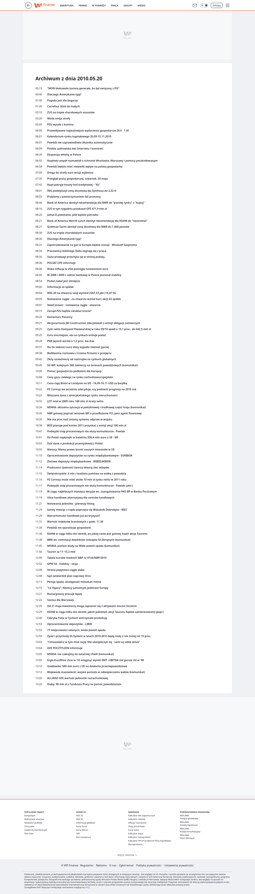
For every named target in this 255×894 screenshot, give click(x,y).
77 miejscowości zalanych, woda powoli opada (76, 630)
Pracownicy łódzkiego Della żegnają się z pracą (76, 251)
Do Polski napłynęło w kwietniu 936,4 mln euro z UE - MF (82, 437)
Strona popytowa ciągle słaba (65, 570)
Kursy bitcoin (82, 830)
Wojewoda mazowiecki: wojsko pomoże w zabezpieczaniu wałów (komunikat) (96, 672)
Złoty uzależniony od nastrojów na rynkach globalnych (81, 359)
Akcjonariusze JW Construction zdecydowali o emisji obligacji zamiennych (93, 323)
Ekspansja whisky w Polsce (64, 154)
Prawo (83, 5)
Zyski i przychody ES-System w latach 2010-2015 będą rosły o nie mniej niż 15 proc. (99, 636)
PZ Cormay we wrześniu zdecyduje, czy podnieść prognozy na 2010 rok (91, 389)
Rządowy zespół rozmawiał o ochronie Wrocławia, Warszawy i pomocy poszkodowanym (102, 160)
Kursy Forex (81, 826)
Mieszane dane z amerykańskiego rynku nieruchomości (82, 395)
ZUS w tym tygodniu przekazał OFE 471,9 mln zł (77, 208)
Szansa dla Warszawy (60, 600)
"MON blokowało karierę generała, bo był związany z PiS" (83, 88)
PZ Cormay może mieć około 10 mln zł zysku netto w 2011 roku (87, 479)
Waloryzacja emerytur (34, 819)
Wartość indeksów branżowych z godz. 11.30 (75, 521)
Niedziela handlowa (33, 822)
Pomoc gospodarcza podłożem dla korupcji (74, 371)
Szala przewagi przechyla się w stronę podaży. (76, 257)
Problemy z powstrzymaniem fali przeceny (74, 196)
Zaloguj (217, 5)
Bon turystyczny (83, 837)
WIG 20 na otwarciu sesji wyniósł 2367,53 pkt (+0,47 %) (81, 293)
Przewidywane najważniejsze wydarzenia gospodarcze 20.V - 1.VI (88, 130)
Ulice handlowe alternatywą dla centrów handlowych (80, 497)
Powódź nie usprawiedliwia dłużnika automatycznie (79, 142)
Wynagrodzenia (135, 844)
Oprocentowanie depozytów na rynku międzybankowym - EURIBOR (89, 455)
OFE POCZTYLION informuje (64, 648)
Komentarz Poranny (59, 317)
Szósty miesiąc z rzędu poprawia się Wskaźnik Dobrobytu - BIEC (87, 509)
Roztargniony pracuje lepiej (64, 594)
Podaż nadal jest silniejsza (63, 281)
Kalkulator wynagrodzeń (139, 837)
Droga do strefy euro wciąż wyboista (70, 172)
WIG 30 (79, 819)
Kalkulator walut (135, 833)
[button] (227, 5)
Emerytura (66, 5)
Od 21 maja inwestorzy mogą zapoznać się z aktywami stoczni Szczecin (92, 606)
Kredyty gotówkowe (189, 818)
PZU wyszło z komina (60, 124)
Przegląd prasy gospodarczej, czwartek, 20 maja (77, 178)
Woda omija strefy (58, 118)
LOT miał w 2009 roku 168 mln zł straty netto (75, 401)
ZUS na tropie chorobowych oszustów (71, 112)
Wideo (141, 5)
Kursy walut (133, 830)
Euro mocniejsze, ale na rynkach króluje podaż (76, 335)
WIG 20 (79, 815)
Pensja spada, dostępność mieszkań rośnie (74, 582)
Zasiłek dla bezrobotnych (35, 830)
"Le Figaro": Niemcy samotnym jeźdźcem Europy (77, 588)
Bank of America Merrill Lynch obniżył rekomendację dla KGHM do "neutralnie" (97, 221)
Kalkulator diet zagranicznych (141, 815)
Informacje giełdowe (85, 822)
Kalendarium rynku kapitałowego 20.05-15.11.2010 (79, 136)
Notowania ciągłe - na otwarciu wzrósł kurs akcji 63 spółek (84, 299)
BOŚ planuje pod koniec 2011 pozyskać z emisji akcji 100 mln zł (86, 425)
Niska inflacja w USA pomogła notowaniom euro (77, 269)
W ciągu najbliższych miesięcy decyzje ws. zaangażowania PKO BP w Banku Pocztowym (102, 491)
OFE (78, 833)
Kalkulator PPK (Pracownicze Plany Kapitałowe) (149, 840)
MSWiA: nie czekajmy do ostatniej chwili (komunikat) (80, 654)
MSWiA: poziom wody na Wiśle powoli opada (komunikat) (83, 546)
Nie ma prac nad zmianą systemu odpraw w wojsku (79, 419)
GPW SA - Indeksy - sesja (62, 564)
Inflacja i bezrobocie (137, 822)
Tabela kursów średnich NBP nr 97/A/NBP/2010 (77, 558)
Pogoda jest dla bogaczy (62, 100)
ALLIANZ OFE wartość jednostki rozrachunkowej (77, 678)
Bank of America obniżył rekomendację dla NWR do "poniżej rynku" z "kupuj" (96, 202)
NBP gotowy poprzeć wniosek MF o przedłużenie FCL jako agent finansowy (94, 413)
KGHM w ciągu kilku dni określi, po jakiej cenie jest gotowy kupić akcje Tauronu (97, 533)
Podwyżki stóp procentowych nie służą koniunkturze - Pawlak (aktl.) (90, 485)
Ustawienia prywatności (178, 865)
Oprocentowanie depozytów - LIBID (69, 624)
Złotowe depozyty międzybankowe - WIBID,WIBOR (79, 461)
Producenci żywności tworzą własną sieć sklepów (78, 467)
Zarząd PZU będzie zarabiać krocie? (69, 311)
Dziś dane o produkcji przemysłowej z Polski (75, 443)
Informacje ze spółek (60, 287)
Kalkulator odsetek (136, 819)
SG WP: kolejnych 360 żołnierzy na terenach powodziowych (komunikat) (92, 365)
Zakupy (128, 5)
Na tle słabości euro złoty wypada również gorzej (78, 347)
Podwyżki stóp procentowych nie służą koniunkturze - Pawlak (86, 431)
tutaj (87, 887)
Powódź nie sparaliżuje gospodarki (69, 527)
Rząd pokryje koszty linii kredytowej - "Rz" (73, 184)
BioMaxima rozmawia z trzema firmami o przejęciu (79, 353)
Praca (114, 5)
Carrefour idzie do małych (63, 106)
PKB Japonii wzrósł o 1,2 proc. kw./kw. (71, 341)
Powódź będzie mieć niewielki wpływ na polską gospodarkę (84, 166)
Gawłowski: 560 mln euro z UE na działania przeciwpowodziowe (87, 666)
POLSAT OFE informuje (61, 263)
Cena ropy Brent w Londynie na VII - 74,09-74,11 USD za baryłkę (87, 383)
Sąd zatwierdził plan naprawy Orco (69, 576)
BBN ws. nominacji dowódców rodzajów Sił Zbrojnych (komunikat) (88, 540)
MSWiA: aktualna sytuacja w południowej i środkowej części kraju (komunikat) (96, 407)
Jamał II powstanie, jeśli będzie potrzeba (72, 215)
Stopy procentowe (136, 826)
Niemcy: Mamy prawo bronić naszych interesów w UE (81, 449)
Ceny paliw (29, 826)
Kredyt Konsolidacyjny (190, 831)
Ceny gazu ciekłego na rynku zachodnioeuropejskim (80, 377)
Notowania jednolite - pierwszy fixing (70, 503)
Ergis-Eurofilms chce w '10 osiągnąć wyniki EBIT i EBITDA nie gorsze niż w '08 (95, 660)
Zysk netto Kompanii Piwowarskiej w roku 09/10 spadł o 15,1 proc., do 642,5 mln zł (99, 329)
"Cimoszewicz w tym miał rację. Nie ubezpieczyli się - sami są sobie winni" (93, 642)
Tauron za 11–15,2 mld (61, 551)
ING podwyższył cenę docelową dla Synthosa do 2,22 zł (81, 191)
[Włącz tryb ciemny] (204, 5)
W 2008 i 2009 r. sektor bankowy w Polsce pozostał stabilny (84, 275)
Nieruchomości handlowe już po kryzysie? (73, 515)
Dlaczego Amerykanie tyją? (64, 94)
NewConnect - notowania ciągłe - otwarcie (74, 305)
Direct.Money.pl (187, 838)
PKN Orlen (29, 833)
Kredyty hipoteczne (189, 825)
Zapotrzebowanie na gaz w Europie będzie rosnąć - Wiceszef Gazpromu (92, 245)
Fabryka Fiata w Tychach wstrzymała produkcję (77, 618)
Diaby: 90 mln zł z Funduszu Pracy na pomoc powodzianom (84, 684)
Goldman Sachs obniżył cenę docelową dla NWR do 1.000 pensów (88, 226)
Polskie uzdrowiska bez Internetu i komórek (75, 148)
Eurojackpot (29, 815)
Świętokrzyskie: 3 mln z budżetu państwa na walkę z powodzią (86, 473)
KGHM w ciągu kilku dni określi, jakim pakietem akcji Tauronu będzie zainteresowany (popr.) (105, 612)
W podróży (99, 5)
